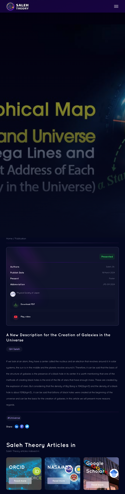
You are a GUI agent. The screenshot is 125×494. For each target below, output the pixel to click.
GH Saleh (14, 349)
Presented (107, 256)
